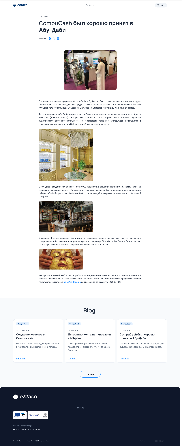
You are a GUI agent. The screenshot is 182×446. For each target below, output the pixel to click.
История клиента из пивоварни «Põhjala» (89, 336)
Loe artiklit (21, 358)
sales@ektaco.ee (72, 281)
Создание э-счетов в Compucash (30, 336)
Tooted (90, 5)
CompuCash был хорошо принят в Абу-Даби (137, 336)
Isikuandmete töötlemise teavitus (37, 441)
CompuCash (23, 324)
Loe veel (90, 374)
